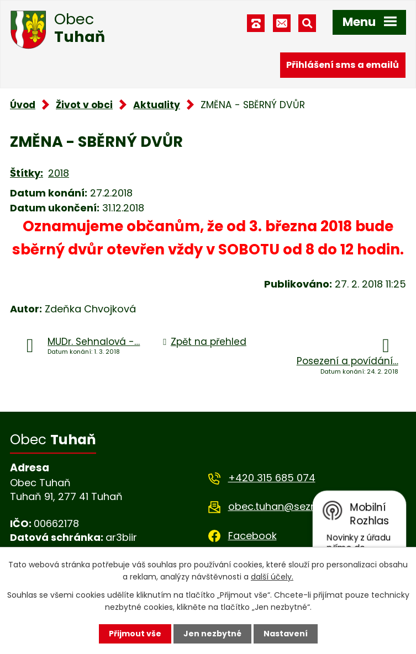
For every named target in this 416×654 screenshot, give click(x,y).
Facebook (252, 536)
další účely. (272, 576)
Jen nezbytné (212, 633)
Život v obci (84, 104)
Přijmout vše (135, 633)
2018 (58, 173)
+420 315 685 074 (271, 478)
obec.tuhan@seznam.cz (287, 506)
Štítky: (26, 173)
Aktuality (156, 104)
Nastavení (286, 633)
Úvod (22, 104)
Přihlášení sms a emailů (342, 65)
